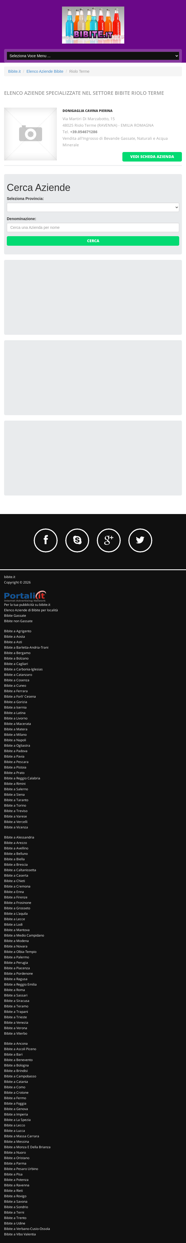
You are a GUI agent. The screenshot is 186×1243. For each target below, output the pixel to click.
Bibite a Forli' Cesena (20, 696)
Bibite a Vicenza (16, 827)
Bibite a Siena (14, 794)
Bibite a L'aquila (16, 913)
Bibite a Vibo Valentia (20, 1234)
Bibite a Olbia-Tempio (20, 951)
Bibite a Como (14, 1087)
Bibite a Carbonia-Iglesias (23, 669)
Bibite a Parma (15, 1163)
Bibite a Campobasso (20, 1076)
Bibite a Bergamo (17, 653)
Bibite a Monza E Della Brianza (27, 1147)
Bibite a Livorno (15, 718)
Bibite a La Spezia (17, 1119)
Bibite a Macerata (17, 723)
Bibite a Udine (14, 1223)
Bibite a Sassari (15, 995)
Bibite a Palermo (16, 957)
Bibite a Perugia (16, 962)
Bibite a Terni (14, 1212)
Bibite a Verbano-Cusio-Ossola (27, 1228)
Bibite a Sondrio (16, 1207)
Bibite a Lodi (13, 924)
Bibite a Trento (15, 1217)
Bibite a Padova (15, 751)
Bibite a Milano (15, 734)
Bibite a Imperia (16, 1114)
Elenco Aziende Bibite (45, 71)
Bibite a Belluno (16, 853)
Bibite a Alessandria (19, 837)
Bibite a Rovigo (15, 1196)
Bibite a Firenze (15, 897)
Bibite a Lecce (14, 919)
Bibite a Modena (16, 940)
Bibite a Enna (14, 891)
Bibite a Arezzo (15, 842)
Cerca (93, 240)
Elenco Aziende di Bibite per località (31, 610)
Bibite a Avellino (16, 848)
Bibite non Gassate (18, 621)
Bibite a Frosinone (17, 902)
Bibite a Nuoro (15, 1152)
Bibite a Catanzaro (18, 674)
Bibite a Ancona (16, 1043)
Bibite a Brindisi (16, 1070)
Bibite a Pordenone (18, 973)
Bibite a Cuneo (15, 685)
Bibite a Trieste (15, 1017)
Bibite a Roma (14, 989)
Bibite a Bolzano (16, 658)
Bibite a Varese (15, 816)
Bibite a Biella (14, 859)
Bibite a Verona (15, 1028)
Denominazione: (21, 219)
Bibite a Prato (14, 772)
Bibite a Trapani (16, 1011)
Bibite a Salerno (16, 789)
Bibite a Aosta (14, 636)
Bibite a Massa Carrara (21, 1136)
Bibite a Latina (15, 712)
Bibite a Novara (15, 946)
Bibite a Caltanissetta (20, 870)
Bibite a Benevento (18, 1059)
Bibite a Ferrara (16, 691)
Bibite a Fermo (15, 1098)
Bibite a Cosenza (16, 680)
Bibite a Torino (15, 805)
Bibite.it (14, 71)
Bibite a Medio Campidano (24, 935)
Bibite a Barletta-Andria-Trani (26, 647)
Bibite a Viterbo (15, 1033)
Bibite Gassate (15, 615)
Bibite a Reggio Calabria (22, 778)
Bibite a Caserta (16, 875)
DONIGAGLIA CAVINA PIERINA (88, 110)
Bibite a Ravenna (16, 1185)
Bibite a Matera (15, 729)
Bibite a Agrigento (17, 631)
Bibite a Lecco (14, 1125)
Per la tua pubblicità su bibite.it (27, 604)
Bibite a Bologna (16, 1065)
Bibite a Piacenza (17, 968)
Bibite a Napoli (15, 740)
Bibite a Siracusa (16, 1000)
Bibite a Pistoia (15, 767)
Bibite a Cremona (17, 886)
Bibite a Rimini (15, 783)
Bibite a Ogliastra (17, 745)
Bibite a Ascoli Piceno (20, 1049)
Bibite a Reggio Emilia (20, 984)
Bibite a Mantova (17, 930)
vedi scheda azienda (152, 156)
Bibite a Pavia (14, 756)
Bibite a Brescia (16, 864)
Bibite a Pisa (13, 1174)
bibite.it (9, 577)
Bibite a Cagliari (16, 663)
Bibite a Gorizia (15, 702)
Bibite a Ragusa (15, 979)
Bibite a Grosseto (17, 908)
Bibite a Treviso (15, 811)
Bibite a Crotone (16, 1092)
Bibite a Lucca (14, 1130)
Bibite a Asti (13, 642)
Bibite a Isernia (15, 707)
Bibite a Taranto (16, 800)
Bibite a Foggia (15, 1103)
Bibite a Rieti (13, 1190)
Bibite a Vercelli (15, 821)
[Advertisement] (47, 297)
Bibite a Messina (16, 1141)
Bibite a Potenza (16, 1179)
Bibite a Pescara (16, 761)
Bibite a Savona (15, 1201)
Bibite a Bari (13, 1054)
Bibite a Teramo (16, 1006)
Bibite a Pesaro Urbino (21, 1168)
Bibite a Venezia (16, 1022)
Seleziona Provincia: (25, 198)
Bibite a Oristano (16, 1158)
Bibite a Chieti (14, 881)
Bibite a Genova (16, 1109)
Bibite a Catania (16, 1081)
